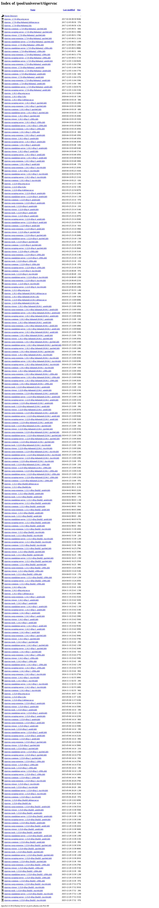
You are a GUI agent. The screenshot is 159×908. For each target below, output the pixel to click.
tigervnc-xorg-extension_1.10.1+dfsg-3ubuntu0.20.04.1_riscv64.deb (31, 358)
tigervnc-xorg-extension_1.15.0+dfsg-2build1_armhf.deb (27, 826)
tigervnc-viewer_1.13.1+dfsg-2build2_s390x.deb (23, 571)
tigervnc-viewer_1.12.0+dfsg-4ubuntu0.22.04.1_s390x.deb (27, 468)
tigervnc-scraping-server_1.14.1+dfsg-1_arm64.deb (24, 610)
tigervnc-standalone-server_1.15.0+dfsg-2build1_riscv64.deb (28, 894)
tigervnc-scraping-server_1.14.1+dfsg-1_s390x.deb (24, 668)
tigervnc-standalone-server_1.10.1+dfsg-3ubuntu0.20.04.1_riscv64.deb (32, 361)
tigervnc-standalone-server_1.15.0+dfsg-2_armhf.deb (25, 732)
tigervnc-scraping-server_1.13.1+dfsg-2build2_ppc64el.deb (28, 561)
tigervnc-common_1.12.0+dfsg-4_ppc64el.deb (22, 245)
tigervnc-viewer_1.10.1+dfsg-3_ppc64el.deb (22, 116)
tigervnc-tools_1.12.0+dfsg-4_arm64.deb (20, 206)
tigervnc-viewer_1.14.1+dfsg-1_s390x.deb (21, 658)
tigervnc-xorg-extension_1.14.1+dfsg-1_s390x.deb (24, 655)
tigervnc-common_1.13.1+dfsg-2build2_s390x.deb (24, 584)
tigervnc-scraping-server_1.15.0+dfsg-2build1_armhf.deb (27, 839)
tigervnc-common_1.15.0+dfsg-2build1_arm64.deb (24, 823)
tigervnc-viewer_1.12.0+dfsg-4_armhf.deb (21, 216)
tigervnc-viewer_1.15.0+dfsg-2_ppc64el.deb (22, 745)
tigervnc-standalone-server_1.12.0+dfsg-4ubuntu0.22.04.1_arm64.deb (32, 397)
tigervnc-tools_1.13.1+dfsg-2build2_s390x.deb (23, 574)
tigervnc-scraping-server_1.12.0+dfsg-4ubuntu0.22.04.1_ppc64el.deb (32, 439)
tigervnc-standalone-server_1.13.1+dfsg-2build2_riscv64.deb (28, 539)
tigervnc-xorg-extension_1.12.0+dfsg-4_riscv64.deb (25, 280)
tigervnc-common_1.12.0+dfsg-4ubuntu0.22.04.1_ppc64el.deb (29, 442)
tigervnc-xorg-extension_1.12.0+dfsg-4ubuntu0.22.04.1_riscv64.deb (31, 452)
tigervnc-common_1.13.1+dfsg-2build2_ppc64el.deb (25, 564)
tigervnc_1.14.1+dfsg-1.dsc (15, 587)
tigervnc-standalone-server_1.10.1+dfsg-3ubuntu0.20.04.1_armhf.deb (32, 329)
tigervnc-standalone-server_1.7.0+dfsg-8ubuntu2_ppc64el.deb (29, 42)
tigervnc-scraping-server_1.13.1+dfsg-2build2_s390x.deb (27, 581)
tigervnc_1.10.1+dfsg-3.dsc (15, 96)
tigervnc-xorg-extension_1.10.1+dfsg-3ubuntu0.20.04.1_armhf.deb (31, 326)
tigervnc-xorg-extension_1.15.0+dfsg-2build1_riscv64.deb (27, 884)
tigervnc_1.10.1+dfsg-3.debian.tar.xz (19, 100)
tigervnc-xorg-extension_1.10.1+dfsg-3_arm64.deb (24, 135)
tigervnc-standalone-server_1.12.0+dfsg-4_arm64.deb (25, 197)
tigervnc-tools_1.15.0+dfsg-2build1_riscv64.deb (23, 891)
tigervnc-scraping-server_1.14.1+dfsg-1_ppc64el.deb (25, 648)
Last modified (69, 10)
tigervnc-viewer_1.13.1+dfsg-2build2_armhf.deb (23, 513)
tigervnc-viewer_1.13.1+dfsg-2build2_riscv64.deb (24, 532)
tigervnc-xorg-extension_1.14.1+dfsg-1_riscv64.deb (25, 674)
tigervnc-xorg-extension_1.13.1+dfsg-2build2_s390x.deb (27, 568)
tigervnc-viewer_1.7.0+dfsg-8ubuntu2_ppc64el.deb (24, 35)
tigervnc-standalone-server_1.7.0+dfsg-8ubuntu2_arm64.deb (28, 61)
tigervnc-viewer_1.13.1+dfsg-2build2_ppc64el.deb (24, 552)
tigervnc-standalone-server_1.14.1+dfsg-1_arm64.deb (25, 606)
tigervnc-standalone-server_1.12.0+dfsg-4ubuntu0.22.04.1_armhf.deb (32, 416)
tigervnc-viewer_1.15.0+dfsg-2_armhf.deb (21, 726)
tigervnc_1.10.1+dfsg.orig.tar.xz (17, 93)
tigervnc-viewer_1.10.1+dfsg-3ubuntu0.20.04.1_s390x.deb (27, 371)
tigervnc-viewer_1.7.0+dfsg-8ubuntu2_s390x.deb (24, 45)
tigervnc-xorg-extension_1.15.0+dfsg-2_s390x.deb (24, 761)
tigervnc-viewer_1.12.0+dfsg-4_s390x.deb (21, 251)
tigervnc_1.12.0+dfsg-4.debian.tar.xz (19, 190)
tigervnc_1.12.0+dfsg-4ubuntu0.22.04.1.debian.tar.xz (25, 300)
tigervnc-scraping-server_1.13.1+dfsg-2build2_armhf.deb (27, 523)
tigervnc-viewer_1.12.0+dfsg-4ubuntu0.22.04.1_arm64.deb (28, 390)
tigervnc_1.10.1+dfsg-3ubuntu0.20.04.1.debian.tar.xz (25, 293)
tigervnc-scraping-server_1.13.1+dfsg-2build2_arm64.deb (27, 503)
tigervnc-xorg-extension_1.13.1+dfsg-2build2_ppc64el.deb (27, 548)
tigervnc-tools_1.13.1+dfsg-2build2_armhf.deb (23, 516)
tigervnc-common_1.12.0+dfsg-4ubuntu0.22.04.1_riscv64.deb (29, 461)
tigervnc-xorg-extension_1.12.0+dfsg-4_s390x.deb (24, 255)
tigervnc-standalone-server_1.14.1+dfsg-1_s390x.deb (25, 665)
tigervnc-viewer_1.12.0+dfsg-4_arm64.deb (21, 209)
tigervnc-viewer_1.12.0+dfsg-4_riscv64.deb (21, 284)
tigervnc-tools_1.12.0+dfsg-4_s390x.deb (20, 261)
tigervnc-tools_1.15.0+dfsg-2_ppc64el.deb (21, 748)
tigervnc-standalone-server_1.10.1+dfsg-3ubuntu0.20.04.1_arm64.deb (32, 313)
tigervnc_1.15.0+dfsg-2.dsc (15, 697)
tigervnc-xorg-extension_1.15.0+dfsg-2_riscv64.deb (25, 781)
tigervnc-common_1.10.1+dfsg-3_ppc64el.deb (22, 109)
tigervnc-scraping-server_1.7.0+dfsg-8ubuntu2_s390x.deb (27, 58)
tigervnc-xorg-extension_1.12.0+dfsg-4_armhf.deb (24, 229)
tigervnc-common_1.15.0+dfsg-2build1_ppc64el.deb (25, 861)
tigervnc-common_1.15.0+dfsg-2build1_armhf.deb (24, 842)
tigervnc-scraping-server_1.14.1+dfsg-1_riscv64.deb (25, 687)
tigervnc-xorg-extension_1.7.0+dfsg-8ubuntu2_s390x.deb (27, 55)
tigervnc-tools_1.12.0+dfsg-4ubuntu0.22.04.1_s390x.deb (27, 464)
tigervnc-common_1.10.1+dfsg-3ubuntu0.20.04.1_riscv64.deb (29, 368)
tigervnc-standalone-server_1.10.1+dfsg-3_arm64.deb (25, 148)
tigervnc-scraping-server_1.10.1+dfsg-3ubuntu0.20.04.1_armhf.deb (31, 332)
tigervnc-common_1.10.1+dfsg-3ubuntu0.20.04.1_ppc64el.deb (29, 351)
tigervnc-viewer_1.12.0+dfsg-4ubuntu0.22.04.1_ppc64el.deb (28, 429)
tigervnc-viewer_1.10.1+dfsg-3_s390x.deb (21, 119)
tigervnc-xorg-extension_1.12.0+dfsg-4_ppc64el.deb (25, 235)
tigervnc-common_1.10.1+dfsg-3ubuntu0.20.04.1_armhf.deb (28, 335)
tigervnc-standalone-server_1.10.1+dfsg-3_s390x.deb (25, 126)
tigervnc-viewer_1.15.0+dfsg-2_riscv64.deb (21, 784)
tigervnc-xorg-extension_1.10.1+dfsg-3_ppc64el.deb (25, 106)
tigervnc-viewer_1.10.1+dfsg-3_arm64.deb (21, 138)
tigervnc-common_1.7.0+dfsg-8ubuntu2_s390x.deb (24, 51)
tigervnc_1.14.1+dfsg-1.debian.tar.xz (19, 594)
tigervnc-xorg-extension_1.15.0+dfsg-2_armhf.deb (24, 723)
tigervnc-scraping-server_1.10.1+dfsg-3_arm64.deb (24, 142)
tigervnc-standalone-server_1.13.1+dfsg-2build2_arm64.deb (28, 500)
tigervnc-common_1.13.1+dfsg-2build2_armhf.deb (24, 526)
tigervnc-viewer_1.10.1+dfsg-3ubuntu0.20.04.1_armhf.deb (27, 322)
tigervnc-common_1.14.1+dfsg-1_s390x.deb (22, 671)
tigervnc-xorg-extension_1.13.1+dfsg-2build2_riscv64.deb (27, 529)
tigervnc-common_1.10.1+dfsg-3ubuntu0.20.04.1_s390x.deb (28, 384)
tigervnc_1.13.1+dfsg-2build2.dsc (17, 487)
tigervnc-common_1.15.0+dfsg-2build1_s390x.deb (24, 881)
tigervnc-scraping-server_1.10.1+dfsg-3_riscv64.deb (25, 177)
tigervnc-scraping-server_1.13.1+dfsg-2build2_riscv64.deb (27, 542)
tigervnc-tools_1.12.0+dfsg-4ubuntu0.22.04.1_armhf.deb (27, 406)
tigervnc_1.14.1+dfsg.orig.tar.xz (17, 590)
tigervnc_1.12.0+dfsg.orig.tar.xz (17, 184)
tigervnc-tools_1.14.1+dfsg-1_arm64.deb (20, 603)
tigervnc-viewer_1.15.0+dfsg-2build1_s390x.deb (23, 868)
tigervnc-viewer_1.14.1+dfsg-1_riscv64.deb (21, 677)
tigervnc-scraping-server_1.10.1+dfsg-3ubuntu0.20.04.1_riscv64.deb (31, 364)
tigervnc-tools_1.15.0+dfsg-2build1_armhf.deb (23, 832)
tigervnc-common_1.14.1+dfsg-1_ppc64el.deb (22, 652)
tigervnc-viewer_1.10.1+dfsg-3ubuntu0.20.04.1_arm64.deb (28, 306)
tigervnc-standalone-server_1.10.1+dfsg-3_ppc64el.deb (26, 113)
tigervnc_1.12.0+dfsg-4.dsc (15, 187)
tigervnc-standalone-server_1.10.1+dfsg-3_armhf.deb (25, 158)
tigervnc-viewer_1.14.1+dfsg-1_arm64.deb (21, 600)
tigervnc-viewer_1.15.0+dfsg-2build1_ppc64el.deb (24, 849)
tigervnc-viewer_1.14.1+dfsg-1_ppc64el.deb (22, 639)
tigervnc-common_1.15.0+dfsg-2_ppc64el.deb (22, 758)
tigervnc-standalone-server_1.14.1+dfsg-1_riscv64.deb (26, 684)
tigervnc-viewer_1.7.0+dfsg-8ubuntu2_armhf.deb (24, 77)
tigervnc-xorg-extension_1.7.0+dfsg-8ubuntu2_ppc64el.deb (28, 38)
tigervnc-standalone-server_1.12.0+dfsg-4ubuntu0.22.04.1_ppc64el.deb (32, 435)
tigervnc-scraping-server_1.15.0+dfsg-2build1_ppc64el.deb (28, 858)
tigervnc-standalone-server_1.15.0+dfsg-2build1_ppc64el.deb (28, 855)
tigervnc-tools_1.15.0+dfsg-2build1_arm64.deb (23, 813)
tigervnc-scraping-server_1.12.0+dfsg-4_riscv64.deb (25, 287)
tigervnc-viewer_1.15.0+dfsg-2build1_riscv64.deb (24, 887)
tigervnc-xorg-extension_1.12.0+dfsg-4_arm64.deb (24, 203)
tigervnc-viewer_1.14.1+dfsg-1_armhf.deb (21, 619)
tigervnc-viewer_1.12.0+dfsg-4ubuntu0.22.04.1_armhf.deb (27, 410)
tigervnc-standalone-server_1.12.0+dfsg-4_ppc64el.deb (26, 238)
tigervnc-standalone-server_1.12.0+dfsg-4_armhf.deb (25, 222)
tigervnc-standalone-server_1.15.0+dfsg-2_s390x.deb (25, 771)
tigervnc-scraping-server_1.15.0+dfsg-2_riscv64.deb (25, 794)
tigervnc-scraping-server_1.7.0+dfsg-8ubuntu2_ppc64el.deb (28, 32)
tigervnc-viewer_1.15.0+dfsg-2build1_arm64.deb (24, 810)
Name (32, 10)
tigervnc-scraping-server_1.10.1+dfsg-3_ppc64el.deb (25, 103)
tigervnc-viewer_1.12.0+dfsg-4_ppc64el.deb (22, 232)
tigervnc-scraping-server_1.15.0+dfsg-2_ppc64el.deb (25, 755)
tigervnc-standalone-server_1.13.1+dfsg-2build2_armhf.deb (28, 519)
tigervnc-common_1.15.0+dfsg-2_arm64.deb (22, 719)
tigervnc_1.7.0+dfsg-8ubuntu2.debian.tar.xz (21, 22)
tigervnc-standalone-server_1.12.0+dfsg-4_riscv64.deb (26, 277)
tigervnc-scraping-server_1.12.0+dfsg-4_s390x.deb (24, 268)
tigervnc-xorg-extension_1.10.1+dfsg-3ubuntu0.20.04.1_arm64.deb (31, 310)
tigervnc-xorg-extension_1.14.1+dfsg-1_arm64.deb (24, 597)
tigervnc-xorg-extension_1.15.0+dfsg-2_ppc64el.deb (25, 742)
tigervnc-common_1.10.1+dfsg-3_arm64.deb (22, 145)
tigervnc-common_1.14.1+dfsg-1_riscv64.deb (22, 690)
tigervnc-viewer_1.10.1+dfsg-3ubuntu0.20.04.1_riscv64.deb (28, 355)
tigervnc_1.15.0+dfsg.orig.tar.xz (17, 694)
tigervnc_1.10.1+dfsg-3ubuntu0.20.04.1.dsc (21, 297)
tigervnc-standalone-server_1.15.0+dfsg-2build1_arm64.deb (28, 816)
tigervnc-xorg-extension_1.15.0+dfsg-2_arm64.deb (24, 703)
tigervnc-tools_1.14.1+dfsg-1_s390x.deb (20, 661)
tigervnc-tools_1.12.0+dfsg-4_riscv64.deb (21, 274)
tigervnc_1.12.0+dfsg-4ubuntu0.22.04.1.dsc (21, 303)
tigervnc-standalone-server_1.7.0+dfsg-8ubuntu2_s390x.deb (28, 48)
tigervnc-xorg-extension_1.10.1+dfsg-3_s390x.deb (24, 129)
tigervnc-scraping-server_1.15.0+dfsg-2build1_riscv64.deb (27, 897)
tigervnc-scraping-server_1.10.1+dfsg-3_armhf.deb (24, 155)
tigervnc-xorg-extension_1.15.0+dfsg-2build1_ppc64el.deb (27, 845)
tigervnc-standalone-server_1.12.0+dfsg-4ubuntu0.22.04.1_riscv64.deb (32, 455)
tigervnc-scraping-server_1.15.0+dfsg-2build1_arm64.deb (27, 819)
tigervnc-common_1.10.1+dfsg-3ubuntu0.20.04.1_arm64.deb (28, 319)
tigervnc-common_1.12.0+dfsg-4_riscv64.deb (22, 271)
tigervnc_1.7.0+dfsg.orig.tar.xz (16, 19)
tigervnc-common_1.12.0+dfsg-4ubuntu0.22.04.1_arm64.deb (28, 403)
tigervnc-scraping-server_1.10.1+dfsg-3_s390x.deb (24, 122)
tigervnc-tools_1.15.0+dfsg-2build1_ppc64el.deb (23, 852)
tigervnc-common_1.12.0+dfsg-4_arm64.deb (22, 200)
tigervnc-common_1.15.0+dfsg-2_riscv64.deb (22, 797)
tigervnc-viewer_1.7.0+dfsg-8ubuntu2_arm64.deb (24, 67)
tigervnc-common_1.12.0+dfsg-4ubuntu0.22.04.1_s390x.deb (28, 481)
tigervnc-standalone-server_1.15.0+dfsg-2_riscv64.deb (26, 790)
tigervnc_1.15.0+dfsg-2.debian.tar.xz (19, 700)
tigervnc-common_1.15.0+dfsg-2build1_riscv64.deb (25, 900)
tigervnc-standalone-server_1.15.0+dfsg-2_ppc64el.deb (26, 752)
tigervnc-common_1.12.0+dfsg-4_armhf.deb (22, 226)
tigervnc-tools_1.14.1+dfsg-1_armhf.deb (20, 623)
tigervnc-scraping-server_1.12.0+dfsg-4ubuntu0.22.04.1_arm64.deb (31, 400)
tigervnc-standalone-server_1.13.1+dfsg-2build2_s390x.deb (28, 577)
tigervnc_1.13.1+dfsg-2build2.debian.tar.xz (21, 484)
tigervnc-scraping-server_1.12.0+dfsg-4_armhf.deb (24, 219)
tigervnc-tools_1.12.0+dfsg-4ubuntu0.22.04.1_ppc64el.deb (27, 426)
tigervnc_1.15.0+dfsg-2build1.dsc (17, 803)
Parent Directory (11, 16)
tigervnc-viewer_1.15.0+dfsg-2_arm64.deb (21, 707)
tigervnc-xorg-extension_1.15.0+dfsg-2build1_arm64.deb (27, 807)
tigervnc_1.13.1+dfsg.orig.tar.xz (17, 290)
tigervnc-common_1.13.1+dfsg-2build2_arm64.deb (24, 506)
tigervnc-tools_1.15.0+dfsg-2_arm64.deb (20, 710)
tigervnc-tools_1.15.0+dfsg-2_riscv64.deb (21, 787)
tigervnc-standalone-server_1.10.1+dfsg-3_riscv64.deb (26, 174)
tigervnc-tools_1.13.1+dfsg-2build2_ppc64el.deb (23, 555)
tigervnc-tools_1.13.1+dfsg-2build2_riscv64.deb (23, 535)
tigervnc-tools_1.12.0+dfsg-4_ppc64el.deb (21, 242)
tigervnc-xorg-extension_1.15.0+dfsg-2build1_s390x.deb (27, 865)
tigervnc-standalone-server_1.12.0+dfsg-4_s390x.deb (25, 258)
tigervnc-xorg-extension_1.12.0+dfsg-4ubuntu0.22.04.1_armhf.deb (31, 413)
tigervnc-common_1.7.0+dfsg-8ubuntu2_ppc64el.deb (25, 29)
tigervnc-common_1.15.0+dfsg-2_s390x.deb (22, 778)
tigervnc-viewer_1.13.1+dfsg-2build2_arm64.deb (24, 493)
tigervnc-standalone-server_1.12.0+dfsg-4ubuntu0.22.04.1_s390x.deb (32, 474)
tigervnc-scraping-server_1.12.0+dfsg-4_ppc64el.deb (25, 248)
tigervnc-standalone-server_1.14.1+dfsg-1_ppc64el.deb (26, 645)
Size (79, 10)
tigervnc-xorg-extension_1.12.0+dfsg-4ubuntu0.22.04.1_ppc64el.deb (31, 432)
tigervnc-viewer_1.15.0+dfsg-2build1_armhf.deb (23, 829)
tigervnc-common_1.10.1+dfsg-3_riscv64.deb (22, 180)
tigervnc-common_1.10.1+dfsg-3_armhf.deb (22, 164)
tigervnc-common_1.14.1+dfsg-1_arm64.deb (22, 613)
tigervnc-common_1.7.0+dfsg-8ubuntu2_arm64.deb (25, 74)
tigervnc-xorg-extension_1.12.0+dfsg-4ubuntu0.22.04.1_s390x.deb (31, 471)
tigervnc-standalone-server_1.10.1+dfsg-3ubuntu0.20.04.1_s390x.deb (32, 377)
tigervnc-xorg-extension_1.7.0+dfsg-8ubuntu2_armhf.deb (27, 80)
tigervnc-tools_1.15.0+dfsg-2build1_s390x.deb (23, 871)
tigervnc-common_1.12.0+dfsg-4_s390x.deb (22, 264)
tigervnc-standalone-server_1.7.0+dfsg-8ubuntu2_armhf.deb (28, 87)
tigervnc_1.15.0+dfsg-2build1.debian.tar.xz (21, 800)
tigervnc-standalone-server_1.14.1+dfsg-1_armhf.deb (25, 626)
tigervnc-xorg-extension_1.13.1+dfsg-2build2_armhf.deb (27, 510)
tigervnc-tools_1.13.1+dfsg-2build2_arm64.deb (23, 497)
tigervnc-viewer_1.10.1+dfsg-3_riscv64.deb (21, 171)
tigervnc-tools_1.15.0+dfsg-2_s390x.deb (20, 768)
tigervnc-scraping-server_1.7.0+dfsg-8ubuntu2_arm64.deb (27, 71)
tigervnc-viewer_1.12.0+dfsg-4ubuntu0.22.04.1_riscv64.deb (28, 448)
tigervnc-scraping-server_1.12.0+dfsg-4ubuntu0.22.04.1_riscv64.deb (31, 458)
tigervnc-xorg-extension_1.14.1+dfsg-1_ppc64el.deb (25, 636)
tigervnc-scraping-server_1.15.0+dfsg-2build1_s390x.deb (27, 878)
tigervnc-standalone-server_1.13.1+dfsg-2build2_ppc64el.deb (28, 558)
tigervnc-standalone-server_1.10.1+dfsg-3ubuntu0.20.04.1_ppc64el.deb (32, 345)
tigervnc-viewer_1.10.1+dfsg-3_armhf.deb (21, 151)
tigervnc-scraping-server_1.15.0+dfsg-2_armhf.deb (24, 736)
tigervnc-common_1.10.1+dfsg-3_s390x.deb (22, 132)
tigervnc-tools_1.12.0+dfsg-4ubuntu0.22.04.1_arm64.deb (27, 387)
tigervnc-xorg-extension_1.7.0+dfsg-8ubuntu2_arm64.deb (27, 64)
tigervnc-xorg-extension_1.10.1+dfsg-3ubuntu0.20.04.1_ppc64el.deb (31, 342)
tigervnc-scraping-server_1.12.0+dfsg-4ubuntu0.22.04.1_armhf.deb (31, 419)
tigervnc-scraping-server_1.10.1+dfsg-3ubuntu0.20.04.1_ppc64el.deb (32, 348)
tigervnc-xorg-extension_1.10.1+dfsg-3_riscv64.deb (25, 167)
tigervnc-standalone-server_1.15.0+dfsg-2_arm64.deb (25, 713)
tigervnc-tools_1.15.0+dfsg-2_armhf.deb (20, 729)
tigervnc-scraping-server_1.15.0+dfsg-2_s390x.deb (24, 774)
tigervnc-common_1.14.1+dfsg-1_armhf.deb (22, 632)
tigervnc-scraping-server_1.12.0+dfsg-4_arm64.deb (24, 193)
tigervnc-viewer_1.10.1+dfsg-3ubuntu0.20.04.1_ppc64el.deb (28, 339)
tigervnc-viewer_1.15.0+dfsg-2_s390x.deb (21, 765)
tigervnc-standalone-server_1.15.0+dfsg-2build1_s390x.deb (28, 874)
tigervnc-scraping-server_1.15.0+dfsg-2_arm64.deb (24, 716)
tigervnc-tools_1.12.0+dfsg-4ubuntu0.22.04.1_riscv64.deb (27, 445)
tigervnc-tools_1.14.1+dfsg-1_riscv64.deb (21, 681)
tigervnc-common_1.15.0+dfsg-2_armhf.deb (22, 739)
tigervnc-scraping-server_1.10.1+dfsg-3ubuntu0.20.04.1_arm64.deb (31, 316)
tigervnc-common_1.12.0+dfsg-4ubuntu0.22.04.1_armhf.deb (28, 422)
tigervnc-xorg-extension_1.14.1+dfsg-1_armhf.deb (24, 616)
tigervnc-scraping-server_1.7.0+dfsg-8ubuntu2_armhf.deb (27, 90)
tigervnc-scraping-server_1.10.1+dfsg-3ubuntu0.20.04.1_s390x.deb (31, 381)
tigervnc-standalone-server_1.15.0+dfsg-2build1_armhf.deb (28, 836)
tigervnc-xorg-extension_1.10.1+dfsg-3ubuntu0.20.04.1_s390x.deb (31, 374)
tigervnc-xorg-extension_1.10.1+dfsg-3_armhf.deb (24, 161)
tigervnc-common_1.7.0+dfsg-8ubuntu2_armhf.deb (24, 84)
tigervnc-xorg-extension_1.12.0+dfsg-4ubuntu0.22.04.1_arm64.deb (31, 393)
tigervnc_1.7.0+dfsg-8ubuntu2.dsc (18, 25)
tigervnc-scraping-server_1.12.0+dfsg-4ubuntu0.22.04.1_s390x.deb (31, 477)
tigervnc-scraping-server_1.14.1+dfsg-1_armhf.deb (24, 629)
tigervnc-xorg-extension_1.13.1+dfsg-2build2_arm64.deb (27, 490)
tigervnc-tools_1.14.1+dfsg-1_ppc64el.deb (21, 642)
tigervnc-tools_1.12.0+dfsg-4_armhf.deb (20, 213)
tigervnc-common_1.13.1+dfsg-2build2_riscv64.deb (25, 545)
